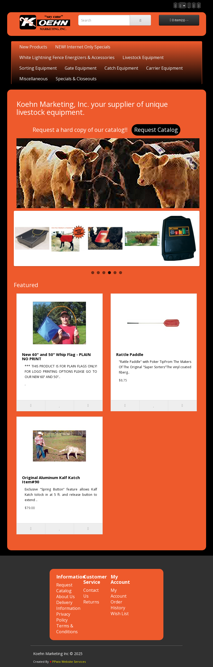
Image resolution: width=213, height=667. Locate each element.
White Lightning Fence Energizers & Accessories (67, 57)
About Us (65, 596)
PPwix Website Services (69, 662)
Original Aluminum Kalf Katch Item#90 (51, 480)
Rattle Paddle (129, 354)
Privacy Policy (63, 617)
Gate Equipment (81, 68)
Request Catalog (156, 129)
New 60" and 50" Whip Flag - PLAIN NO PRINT (56, 357)
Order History (118, 605)
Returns (91, 602)
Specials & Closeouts (76, 79)
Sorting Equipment (38, 68)
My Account (119, 593)
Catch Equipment (121, 68)
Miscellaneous (33, 79)
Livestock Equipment (143, 57)
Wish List (120, 613)
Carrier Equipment (164, 68)
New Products (33, 47)
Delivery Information (68, 605)
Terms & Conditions (67, 629)
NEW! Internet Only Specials (82, 47)
